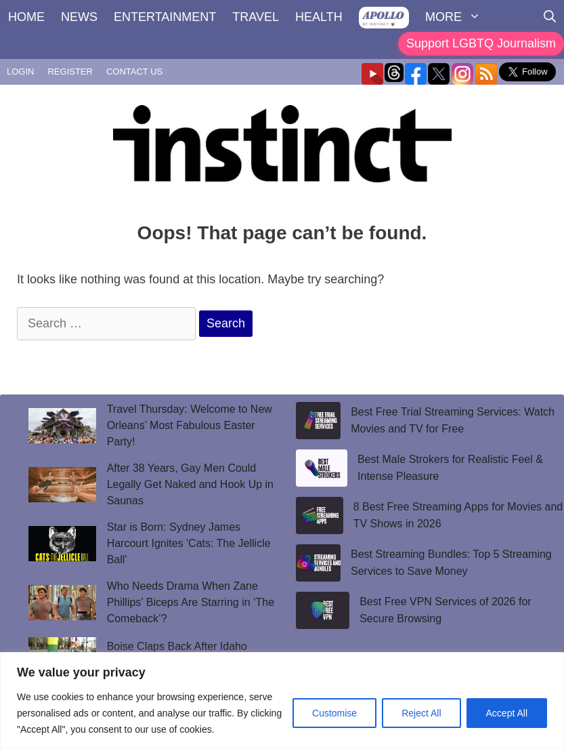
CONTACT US (134, 71)
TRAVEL (255, 17)
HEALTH (319, 17)
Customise (334, 713)
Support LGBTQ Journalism (481, 43)
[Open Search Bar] (550, 17)
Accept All (506, 713)
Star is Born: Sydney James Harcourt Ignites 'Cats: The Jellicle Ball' (189, 543)
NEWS (79, 17)
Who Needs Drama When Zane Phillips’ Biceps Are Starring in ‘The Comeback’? (191, 602)
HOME (26, 17)
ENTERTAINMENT (165, 17)
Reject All (421, 713)
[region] (282, 700)
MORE (457, 17)
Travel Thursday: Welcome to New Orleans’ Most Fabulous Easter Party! (189, 425)
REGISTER (69, 71)
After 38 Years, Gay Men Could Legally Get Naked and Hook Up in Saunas (190, 484)
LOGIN (20, 71)
